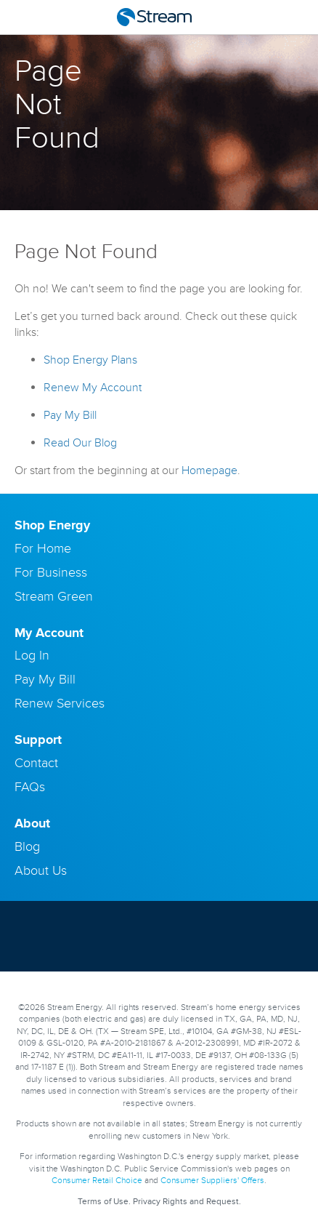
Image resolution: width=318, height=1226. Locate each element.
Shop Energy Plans (90, 360)
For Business (51, 572)
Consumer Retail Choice (97, 1180)
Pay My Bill (70, 415)
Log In (32, 655)
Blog (27, 846)
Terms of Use (103, 1201)
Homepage (209, 470)
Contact (36, 763)
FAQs (30, 787)
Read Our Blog (80, 443)
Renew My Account (93, 387)
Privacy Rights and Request (186, 1201)
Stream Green (54, 596)
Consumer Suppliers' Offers (212, 1180)
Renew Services (60, 703)
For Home (43, 548)
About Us (41, 870)
